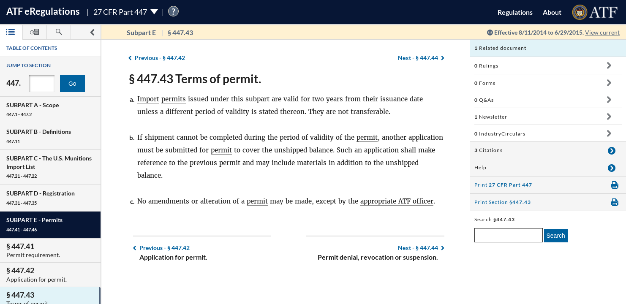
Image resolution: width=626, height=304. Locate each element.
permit (367, 137)
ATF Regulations (43, 11)
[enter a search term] (508, 235)
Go (72, 83)
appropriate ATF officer (396, 201)
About (552, 12)
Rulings (486, 65)
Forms (484, 83)
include (283, 163)
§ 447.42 (160, 57)
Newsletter (490, 117)
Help (480, 167)
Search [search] (556, 235)
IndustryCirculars (499, 133)
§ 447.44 (418, 57)
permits (173, 99)
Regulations (515, 12)
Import (148, 99)
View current (602, 32)
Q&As (484, 100)
